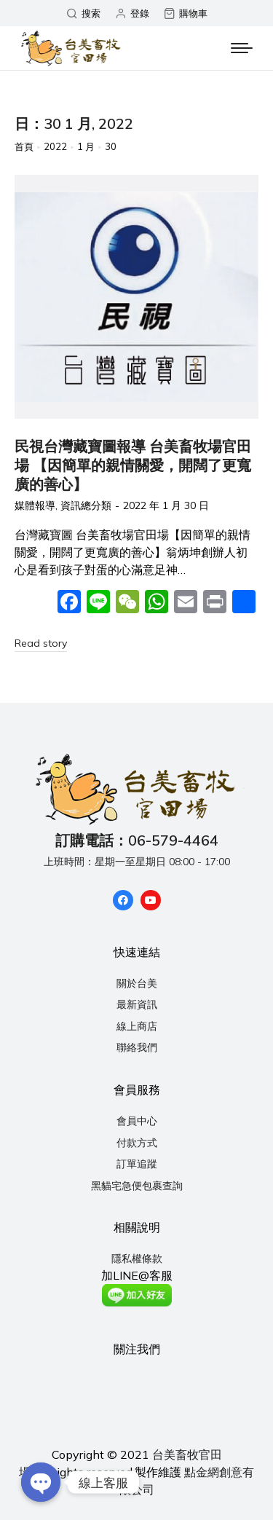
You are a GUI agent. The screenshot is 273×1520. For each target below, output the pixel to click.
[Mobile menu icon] (241, 48)
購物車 (185, 13)
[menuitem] (136, 984)
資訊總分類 (85, 505)
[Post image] (136, 297)
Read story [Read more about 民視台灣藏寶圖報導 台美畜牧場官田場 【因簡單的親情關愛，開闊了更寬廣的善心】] (41, 643)
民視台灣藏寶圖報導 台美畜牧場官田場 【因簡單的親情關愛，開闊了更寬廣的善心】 (133, 465)
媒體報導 (35, 505)
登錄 (132, 13)
